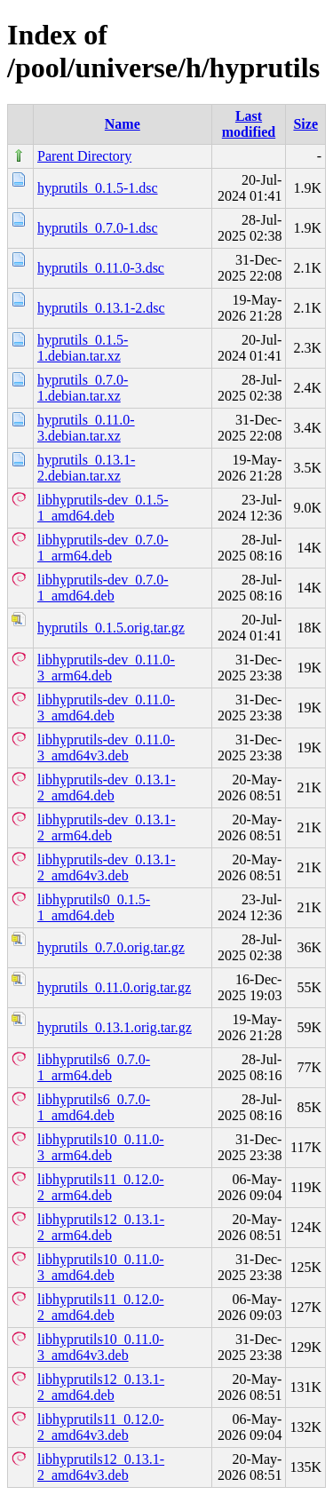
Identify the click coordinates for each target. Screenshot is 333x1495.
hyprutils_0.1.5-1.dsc (97, 187)
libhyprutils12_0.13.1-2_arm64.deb (100, 1227)
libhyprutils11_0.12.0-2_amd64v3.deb (100, 1427)
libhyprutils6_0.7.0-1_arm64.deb (93, 1067)
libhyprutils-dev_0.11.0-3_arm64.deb (106, 667)
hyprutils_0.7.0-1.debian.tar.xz (82, 387)
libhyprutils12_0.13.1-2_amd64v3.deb (100, 1467)
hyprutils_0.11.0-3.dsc (100, 267)
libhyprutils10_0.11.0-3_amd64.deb (100, 1267)
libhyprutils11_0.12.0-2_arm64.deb (100, 1187)
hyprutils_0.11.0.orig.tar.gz (114, 987)
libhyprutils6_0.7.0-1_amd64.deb (93, 1107)
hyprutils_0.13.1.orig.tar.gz (114, 1027)
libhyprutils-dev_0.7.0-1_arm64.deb (103, 547)
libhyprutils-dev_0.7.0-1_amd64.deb (103, 587)
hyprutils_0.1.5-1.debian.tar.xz (82, 347)
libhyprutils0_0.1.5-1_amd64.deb (93, 907)
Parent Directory (84, 155)
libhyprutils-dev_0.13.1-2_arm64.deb (106, 827)
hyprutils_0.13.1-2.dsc (101, 307)
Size (305, 123)
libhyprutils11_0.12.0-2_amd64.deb (100, 1307)
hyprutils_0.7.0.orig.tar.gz (111, 947)
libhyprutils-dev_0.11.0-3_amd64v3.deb (106, 747)
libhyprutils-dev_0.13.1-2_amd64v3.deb (106, 867)
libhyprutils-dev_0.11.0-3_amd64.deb (106, 707)
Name (122, 123)
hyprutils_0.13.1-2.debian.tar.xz (86, 467)
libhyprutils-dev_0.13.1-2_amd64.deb (106, 787)
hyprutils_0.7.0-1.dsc (97, 227)
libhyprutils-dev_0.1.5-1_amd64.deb (103, 507)
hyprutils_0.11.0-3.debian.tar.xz (86, 427)
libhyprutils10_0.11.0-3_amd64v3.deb (100, 1347)
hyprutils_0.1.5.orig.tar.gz (111, 627)
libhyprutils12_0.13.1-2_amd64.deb (100, 1387)
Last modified (248, 123)
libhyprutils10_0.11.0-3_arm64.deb (100, 1147)
